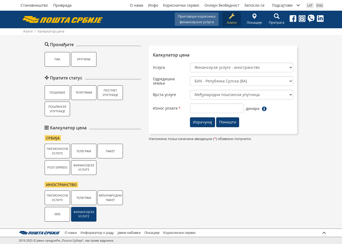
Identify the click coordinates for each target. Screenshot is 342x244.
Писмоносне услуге (57, 151)
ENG (319, 5)
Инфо (153, 5)
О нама (136, 5)
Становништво (34, 5)
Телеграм (83, 151)
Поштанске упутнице (57, 109)
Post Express (57, 167)
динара (252, 108)
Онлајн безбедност (221, 5)
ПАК (57, 59)
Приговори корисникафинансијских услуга (196, 19)
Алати (231, 19)
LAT (310, 5)
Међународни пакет (110, 197)
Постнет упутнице (110, 92)
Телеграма (84, 92)
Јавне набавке (129, 232)
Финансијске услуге (83, 167)
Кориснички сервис (181, 5)
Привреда (62, 5)
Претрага (276, 19)
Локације (254, 19)
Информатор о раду (97, 232)
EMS (57, 214)
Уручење (84, 59)
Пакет (110, 151)
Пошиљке (57, 92)
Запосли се (254, 5)
